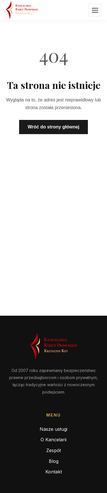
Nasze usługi (53, 429)
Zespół (53, 450)
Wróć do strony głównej (53, 126)
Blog (53, 461)
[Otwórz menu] (94, 10)
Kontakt (53, 472)
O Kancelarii (53, 439)
